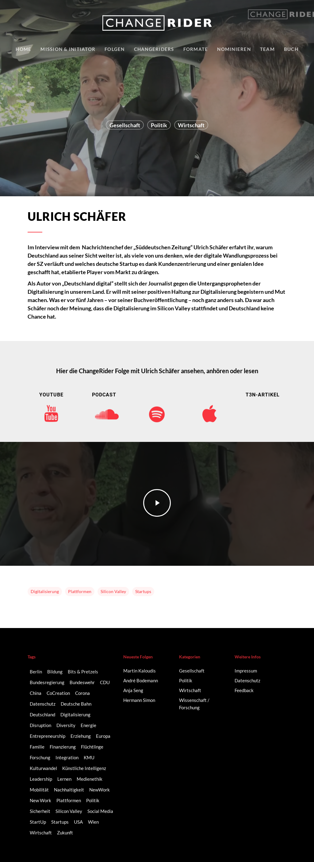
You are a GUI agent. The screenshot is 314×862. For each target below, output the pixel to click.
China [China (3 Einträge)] (35, 693)
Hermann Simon (139, 700)
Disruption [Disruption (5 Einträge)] (40, 725)
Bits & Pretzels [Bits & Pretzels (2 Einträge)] (83, 671)
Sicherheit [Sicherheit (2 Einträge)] (40, 811)
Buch (291, 49)
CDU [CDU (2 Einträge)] (105, 682)
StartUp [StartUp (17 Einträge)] (38, 822)
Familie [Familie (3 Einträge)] (37, 746)
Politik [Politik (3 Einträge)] (92, 800)
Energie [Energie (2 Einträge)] (88, 725)
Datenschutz (247, 680)
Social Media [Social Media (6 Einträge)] (100, 811)
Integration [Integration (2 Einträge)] (67, 757)
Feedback (244, 690)
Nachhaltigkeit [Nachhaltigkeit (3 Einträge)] (69, 789)
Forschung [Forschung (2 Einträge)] (40, 757)
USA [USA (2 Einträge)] (78, 822)
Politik (159, 125)
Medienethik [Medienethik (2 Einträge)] (89, 779)
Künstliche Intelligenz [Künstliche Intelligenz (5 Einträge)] (84, 768)
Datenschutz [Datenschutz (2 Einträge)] (43, 704)
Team (267, 49)
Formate (195, 49)
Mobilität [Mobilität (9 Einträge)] (39, 789)
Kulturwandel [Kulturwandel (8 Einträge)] (43, 768)
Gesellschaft (124, 125)
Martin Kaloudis (139, 670)
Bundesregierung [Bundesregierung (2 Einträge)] (47, 682)
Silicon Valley (113, 591)
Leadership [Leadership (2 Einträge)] (41, 779)
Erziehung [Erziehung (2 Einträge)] (81, 736)
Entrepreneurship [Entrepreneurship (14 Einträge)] (47, 736)
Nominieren (234, 49)
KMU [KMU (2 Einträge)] (89, 757)
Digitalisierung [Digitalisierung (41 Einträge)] (75, 714)
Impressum (246, 670)
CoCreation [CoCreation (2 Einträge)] (58, 693)
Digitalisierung (45, 591)
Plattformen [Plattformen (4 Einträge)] (68, 800)
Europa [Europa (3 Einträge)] (103, 736)
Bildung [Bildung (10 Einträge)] (55, 671)
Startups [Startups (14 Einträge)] (60, 822)
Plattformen (79, 591)
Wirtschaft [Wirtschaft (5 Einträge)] (41, 832)
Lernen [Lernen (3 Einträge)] (64, 779)
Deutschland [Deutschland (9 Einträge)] (42, 714)
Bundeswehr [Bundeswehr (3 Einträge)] (82, 682)
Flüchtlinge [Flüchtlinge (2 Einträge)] (92, 746)
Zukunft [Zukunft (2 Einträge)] (65, 832)
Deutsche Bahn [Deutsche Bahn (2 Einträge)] (76, 704)
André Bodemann (140, 680)
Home (23, 49)
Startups (143, 591)
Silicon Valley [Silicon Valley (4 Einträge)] (69, 811)
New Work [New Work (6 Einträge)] (40, 800)
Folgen (115, 49)
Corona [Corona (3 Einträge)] (82, 693)
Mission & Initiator (67, 49)
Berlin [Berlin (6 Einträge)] (36, 671)
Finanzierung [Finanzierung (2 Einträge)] (63, 746)
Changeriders (154, 49)
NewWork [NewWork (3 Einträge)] (99, 789)
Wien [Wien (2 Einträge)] (93, 822)
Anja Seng (133, 690)
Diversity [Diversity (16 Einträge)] (65, 725)
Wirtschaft (191, 125)
